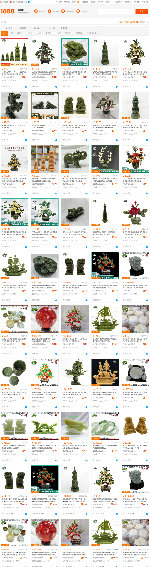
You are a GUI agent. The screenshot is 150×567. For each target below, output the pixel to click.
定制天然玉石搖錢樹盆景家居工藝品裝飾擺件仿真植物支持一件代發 (135, 73)
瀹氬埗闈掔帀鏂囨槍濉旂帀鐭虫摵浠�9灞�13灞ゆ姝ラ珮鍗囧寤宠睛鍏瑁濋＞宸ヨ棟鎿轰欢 (74, 500)
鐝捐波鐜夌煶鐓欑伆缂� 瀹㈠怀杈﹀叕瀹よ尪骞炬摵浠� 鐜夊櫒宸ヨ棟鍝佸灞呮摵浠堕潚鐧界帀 (14, 554)
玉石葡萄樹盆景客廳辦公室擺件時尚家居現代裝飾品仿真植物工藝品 (44, 73)
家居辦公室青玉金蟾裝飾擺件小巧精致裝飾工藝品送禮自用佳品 (74, 73)
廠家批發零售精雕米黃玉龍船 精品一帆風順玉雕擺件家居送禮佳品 (105, 393)
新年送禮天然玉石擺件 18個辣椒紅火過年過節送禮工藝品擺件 (74, 340)
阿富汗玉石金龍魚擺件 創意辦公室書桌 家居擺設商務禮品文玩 (74, 447)
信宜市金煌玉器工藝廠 (9, 77)
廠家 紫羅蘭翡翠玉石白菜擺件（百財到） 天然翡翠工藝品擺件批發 (135, 287)
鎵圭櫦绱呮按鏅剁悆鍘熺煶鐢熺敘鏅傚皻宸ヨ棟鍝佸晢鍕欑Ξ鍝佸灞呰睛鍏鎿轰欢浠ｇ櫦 (44, 554)
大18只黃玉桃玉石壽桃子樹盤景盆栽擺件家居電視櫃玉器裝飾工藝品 (14, 180)
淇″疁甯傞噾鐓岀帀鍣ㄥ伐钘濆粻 (9, 504)
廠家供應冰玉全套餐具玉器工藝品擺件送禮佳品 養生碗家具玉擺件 (135, 393)
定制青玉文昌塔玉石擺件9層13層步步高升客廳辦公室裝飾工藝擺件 (105, 73)
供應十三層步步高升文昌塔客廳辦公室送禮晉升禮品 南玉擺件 (105, 233)
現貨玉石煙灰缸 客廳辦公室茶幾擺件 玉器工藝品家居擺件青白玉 (14, 340)
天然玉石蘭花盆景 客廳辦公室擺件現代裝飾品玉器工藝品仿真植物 (105, 180)
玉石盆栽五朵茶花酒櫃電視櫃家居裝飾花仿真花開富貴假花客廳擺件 (14, 233)
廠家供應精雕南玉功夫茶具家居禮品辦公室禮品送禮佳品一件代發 (44, 287)
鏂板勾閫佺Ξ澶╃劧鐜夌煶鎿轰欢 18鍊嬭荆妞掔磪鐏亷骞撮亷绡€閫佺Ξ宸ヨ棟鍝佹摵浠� (74, 554)
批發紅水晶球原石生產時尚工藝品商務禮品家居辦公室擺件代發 (44, 340)
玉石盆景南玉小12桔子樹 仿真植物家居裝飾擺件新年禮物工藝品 (105, 287)
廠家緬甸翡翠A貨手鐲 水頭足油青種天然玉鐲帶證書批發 (105, 447)
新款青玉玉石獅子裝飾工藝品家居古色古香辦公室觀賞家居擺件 (74, 126)
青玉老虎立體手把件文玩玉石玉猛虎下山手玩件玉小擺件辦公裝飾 (74, 233)
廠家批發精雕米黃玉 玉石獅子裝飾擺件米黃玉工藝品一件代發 (135, 447)
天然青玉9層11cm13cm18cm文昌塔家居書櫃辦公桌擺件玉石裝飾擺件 (14, 73)
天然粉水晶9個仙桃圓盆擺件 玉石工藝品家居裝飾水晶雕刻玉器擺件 (104, 126)
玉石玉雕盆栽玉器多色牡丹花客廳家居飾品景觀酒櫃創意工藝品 (135, 180)
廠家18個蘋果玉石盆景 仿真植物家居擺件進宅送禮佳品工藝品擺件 (44, 393)
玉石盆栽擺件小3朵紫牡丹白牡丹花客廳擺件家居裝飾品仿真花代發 (44, 233)
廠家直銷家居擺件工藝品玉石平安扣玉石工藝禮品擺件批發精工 (135, 340)
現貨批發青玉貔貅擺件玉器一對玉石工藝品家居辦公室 (44, 126)
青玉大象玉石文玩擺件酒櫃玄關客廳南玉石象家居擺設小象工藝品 (74, 180)
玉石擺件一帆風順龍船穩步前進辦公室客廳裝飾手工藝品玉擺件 (105, 340)
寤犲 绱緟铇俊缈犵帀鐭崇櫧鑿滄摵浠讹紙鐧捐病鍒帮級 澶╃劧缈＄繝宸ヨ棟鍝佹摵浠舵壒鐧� (135, 500)
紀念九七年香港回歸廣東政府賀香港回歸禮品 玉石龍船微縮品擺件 (74, 393)
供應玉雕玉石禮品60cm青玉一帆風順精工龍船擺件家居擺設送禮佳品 (14, 287)
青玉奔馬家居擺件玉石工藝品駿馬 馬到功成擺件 (14, 126)
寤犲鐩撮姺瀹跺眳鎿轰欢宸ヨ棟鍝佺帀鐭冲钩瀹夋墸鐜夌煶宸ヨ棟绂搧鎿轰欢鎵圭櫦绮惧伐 (135, 554)
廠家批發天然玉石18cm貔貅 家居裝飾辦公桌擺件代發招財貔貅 (74, 287)
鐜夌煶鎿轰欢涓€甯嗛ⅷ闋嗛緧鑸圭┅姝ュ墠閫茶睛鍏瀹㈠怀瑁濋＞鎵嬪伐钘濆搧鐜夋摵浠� (105, 554)
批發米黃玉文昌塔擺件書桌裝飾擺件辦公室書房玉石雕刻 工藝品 (44, 180)
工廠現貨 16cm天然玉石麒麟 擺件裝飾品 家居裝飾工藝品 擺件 (14, 447)
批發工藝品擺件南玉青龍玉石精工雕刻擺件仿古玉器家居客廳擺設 (44, 447)
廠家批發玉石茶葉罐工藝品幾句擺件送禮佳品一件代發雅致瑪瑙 (14, 393)
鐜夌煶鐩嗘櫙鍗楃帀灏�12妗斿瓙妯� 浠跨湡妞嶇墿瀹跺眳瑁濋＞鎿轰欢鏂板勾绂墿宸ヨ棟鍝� (44, 500)
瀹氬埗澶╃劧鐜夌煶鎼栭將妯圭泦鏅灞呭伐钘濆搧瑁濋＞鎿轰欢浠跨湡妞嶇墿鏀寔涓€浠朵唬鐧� (105, 500)
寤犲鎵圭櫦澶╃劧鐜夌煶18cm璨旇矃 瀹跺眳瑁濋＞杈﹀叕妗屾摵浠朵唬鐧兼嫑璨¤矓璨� (14, 500)
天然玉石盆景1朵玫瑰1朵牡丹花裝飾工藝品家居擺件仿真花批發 (135, 233)
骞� (24, 504)
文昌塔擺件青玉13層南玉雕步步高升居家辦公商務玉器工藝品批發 (135, 126)
